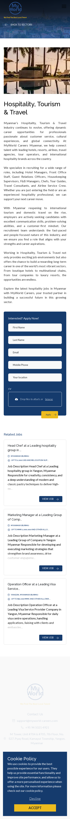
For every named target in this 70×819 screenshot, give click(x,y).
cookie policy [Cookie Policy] (33, 790)
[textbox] (35, 328)
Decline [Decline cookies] (35, 798)
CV (9, 388)
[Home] (15, 10)
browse (49, 399)
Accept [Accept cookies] (35, 808)
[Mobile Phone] (35, 365)
